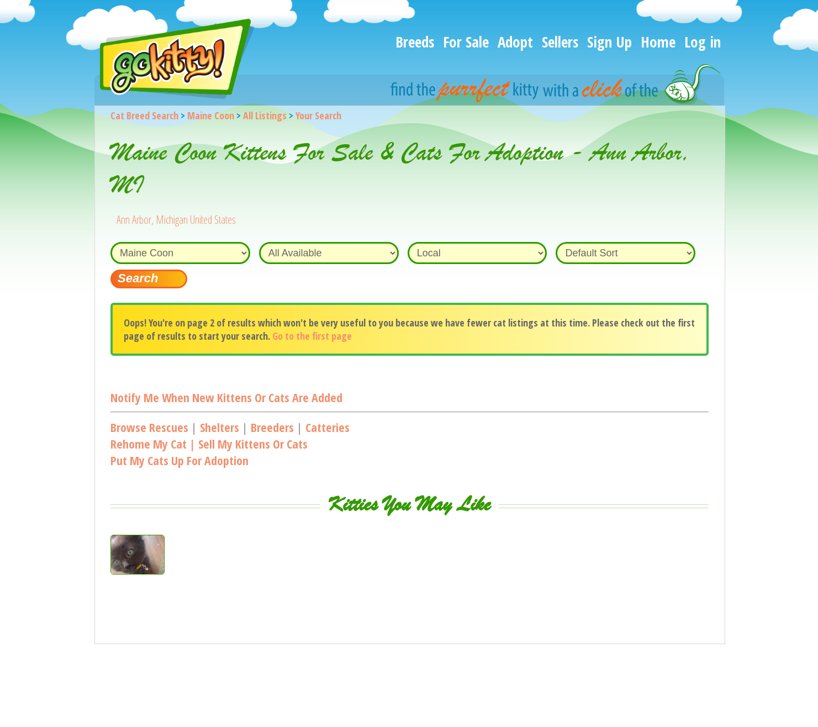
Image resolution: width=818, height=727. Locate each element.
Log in (702, 41)
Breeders (272, 427)
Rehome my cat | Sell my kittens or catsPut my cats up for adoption (209, 451)
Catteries (327, 427)
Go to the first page (312, 336)
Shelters (219, 427)
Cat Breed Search (144, 115)
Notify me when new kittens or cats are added (226, 397)
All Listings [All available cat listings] (265, 115)
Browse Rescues (149, 427)
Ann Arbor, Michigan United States (176, 219)
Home (658, 41)
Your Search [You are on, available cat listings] (318, 115)
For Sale (466, 41)
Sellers (560, 41)
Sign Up (609, 41)
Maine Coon (210, 115)
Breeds (414, 41)
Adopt (515, 41)
